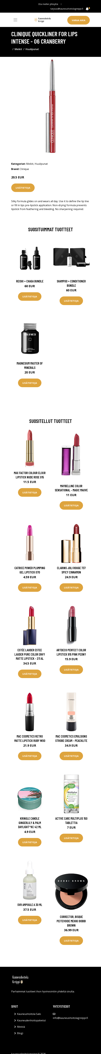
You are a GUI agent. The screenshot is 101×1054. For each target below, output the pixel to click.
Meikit (18, 49)
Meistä (21, 1026)
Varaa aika (78, 20)
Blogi (20, 1033)
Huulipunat (32, 49)
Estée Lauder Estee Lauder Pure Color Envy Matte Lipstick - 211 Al (29, 654)
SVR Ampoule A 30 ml (29, 905)
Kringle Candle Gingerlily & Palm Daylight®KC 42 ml (29, 822)
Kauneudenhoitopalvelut (31, 1020)
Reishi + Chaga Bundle (29, 281)
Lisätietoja (23, 187)
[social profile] (61, 4)
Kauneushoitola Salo (29, 1014)
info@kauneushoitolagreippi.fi (70, 1018)
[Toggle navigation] (15, 20)
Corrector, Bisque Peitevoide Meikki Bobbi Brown (71, 921)
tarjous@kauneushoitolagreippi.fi (66, 8)
